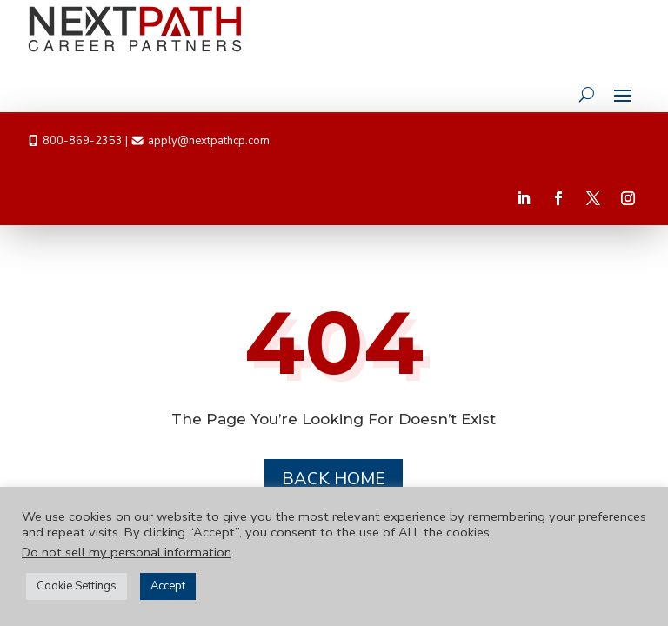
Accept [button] (167, 586)
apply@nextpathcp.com (209, 141)
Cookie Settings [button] (77, 586)
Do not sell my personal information (126, 552)
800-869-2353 (83, 141)
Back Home (333, 478)
